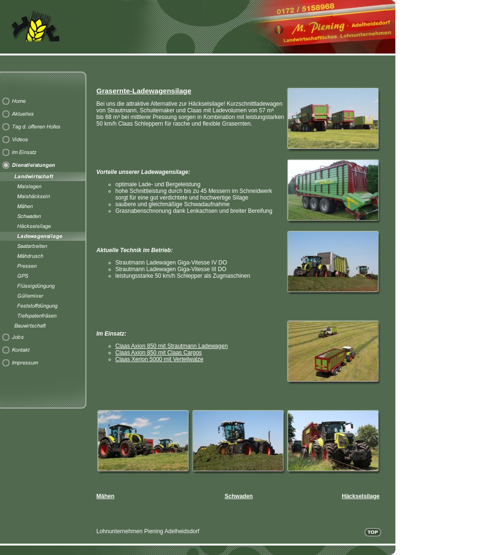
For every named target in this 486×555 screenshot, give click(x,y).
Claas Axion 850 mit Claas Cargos (158, 352)
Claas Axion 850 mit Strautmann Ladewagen (171, 346)
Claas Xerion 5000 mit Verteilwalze (159, 359)
